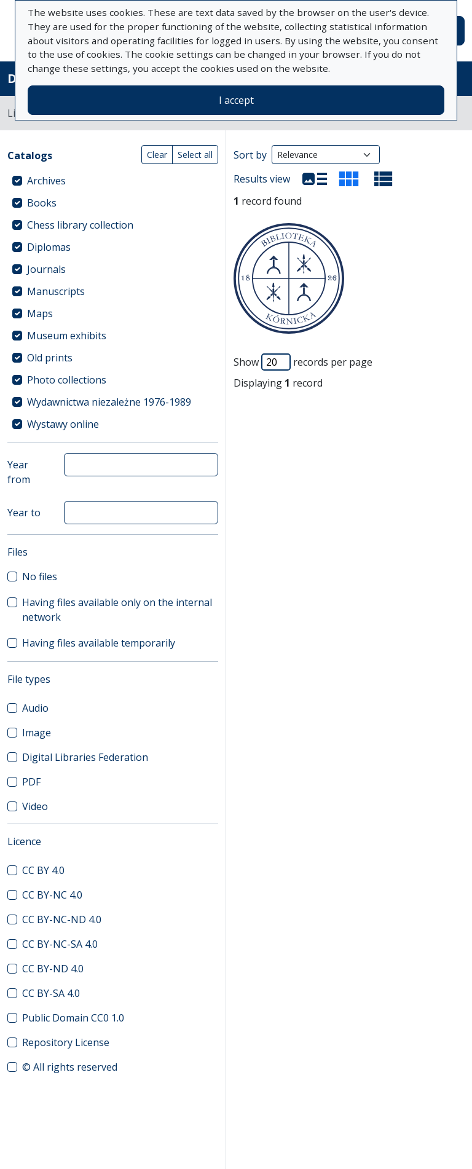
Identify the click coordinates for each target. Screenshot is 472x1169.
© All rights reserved (69, 1067)
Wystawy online (63, 424)
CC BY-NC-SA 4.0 (60, 944)
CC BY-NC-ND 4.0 (61, 919)
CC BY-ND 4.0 (53, 968)
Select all (195, 154)
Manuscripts (56, 291)
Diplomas (49, 247)
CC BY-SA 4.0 (51, 993)
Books (42, 203)
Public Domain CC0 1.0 (73, 1018)
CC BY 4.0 (43, 870)
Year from (18, 472)
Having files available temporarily (98, 643)
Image (36, 732)
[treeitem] (112, 180)
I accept (236, 100)
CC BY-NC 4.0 (52, 895)
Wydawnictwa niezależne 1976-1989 (109, 402)
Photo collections (66, 380)
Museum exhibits (66, 335)
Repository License (65, 1042)
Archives (46, 180)
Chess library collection (80, 225)
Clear (157, 154)
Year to (24, 512)
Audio (35, 708)
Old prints (50, 357)
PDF (31, 782)
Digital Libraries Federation (85, 757)
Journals (46, 269)
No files (39, 576)
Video (35, 806)
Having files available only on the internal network (117, 610)
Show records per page (303, 362)
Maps (40, 313)
